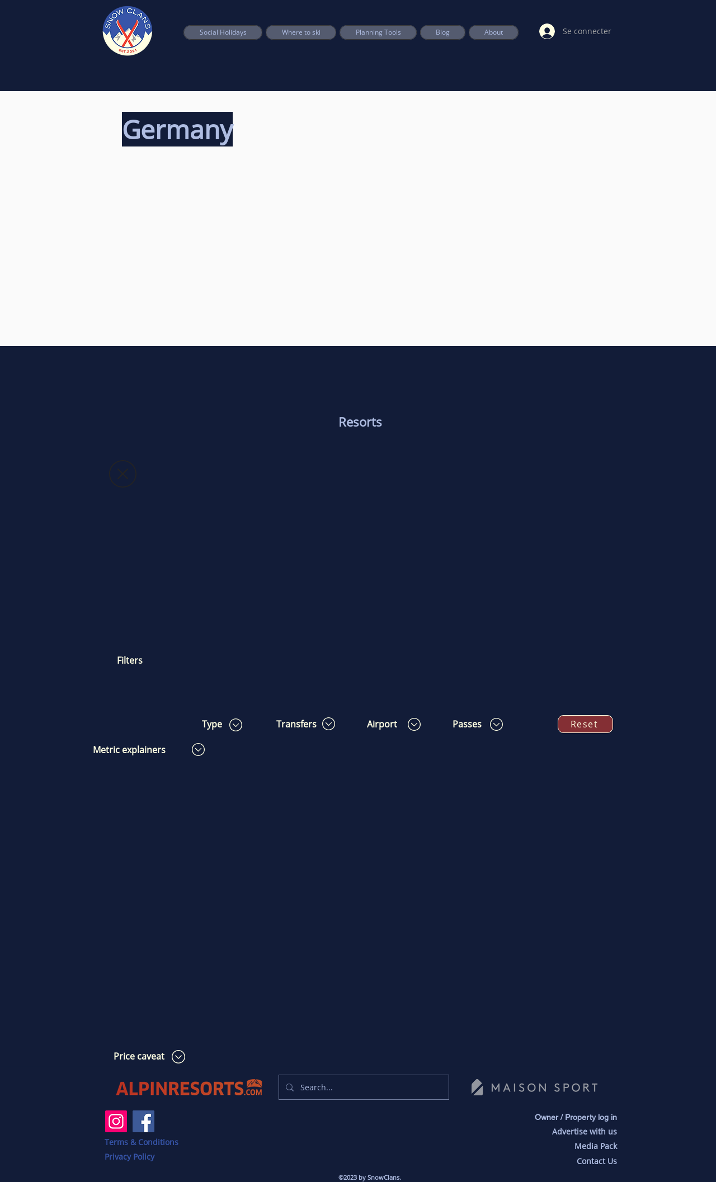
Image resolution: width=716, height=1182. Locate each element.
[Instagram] (116, 1121)
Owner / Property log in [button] (576, 1117)
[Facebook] (143, 1121)
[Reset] (585, 724)
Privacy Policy (129, 1156)
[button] (378, 32)
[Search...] (362, 1087)
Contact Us (597, 1161)
